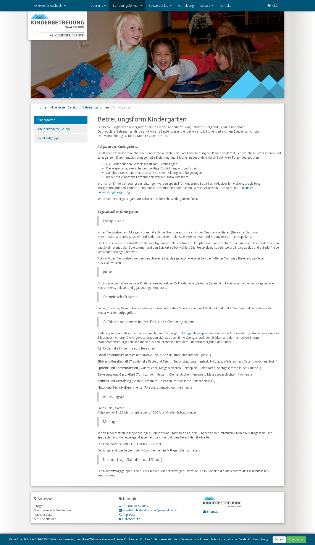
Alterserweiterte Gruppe (54, 129)
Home (41, 107)
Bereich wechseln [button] (50, 5)
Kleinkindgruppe (48, 138)
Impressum (128, 514)
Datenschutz (129, 519)
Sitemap (210, 511)
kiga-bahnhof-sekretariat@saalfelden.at (148, 510)
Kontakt (225, 5)
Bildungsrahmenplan (193, 333)
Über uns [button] (98, 5)
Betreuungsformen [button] (127, 5)
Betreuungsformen (95, 107)
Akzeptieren (296, 540)
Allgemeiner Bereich (64, 107)
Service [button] (206, 5)
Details (279, 540)
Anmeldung (186, 5)
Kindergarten (46, 120)
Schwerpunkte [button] (160, 5)
